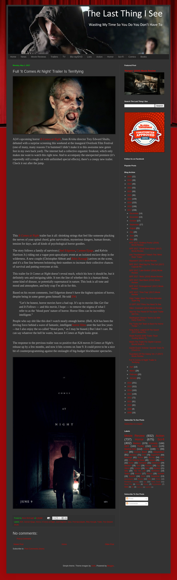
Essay (146, 484)
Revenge (128, 457)
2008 (129, 413)
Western (127, 465)
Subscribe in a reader (133, 424)
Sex (145, 482)
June (132, 236)
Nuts (147, 468)
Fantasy (148, 465)
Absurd (149, 473)
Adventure (155, 463)
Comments (132, 504)
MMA (126, 487)
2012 (129, 398)
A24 (21, 522)
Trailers (54, 56)
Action (99, 56)
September (135, 224)
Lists (89, 56)
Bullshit (132, 476)
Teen (138, 465)
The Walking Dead (136, 460)
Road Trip (128, 484)
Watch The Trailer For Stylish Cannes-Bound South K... (145, 343)
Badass (137, 443)
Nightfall (148, 487)
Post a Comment (24, 539)
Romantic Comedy (131, 482)
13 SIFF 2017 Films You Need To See (145, 304)
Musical (138, 473)
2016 (129, 383)
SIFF (126, 446)
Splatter (137, 468)
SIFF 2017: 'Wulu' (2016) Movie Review (146, 276)
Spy (158, 465)
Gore (143, 476)
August (133, 228)
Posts (129, 499)
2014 (129, 390)
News (23, 56)
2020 (129, 199)
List (126, 452)
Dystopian (142, 463)
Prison (158, 479)
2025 (129, 180)
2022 (129, 191)
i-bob (93, 566)
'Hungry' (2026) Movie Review (140, 70)
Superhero (155, 455)
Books (143, 56)
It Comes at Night (50, 139)
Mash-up (140, 487)
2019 (129, 202)
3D (132, 487)
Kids (149, 479)
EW (74, 296)
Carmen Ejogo (85, 250)
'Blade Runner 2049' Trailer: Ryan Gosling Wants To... (143, 337)
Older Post (109, 544)
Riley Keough (79, 258)
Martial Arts (130, 449)
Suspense (155, 476)
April (132, 367)
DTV (162, 457)
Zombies (133, 455)
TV (64, 56)
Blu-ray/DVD (76, 56)
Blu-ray (152, 457)
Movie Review (134, 435)
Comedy (153, 443)
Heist (138, 484)
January (133, 378)
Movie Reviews (38, 56)
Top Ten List (139, 471)
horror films (79, 325)
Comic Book (140, 452)
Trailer (99, 522)
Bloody (140, 479)
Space (127, 473)
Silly (126, 471)
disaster (161, 473)
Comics (132, 56)
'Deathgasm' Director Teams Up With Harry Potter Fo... (144, 319)
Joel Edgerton (67, 250)
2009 (129, 409)
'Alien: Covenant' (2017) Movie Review (145, 308)
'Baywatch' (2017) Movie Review (143, 261)
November (134, 217)
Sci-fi (160, 439)
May (132, 239)
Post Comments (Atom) (34, 549)
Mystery (157, 468)
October (133, 221)
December (134, 213)
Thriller (140, 446)
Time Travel (155, 482)
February (134, 374)
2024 (129, 184)
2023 (129, 188)
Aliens (127, 468)
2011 (129, 401)
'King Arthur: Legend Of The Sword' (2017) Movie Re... (144, 331)
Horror (110, 56)
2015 (129, 386)
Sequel (152, 460)
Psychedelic (156, 484)
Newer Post (18, 544)
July (132, 232)
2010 (129, 405)
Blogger (110, 566)
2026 (129, 176)
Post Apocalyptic (79, 522)
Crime (146, 449)
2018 (129, 206)
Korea (140, 457)
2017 (129, 210)
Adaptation (158, 452)
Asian (155, 446)
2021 (129, 195)
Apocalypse (128, 479)
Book (162, 460)
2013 (129, 394)
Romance (155, 471)
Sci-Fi (121, 56)
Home (13, 56)
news (70, 522)
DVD (144, 455)
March (133, 371)
